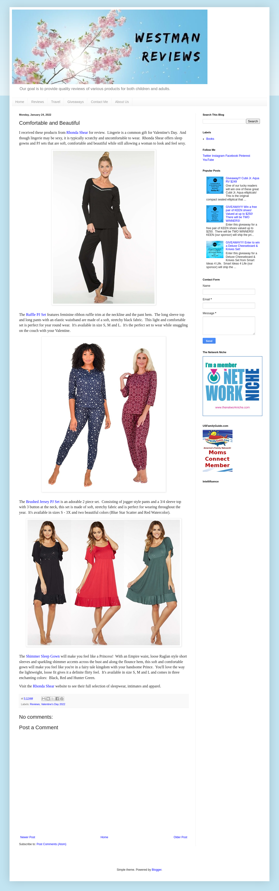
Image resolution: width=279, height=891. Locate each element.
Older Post (180, 837)
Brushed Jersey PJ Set (43, 502)
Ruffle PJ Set (36, 315)
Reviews (37, 102)
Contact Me (99, 102)
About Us (122, 102)
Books (210, 138)
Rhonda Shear (77, 132)
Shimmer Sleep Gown (43, 656)
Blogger (156, 869)
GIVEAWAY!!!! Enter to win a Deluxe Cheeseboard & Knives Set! (243, 246)
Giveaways (75, 102)
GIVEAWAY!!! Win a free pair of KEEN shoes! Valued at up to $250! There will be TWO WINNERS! (241, 213)
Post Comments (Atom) (51, 844)
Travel (55, 102)
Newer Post (27, 837)
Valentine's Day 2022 (53, 704)
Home (19, 102)
